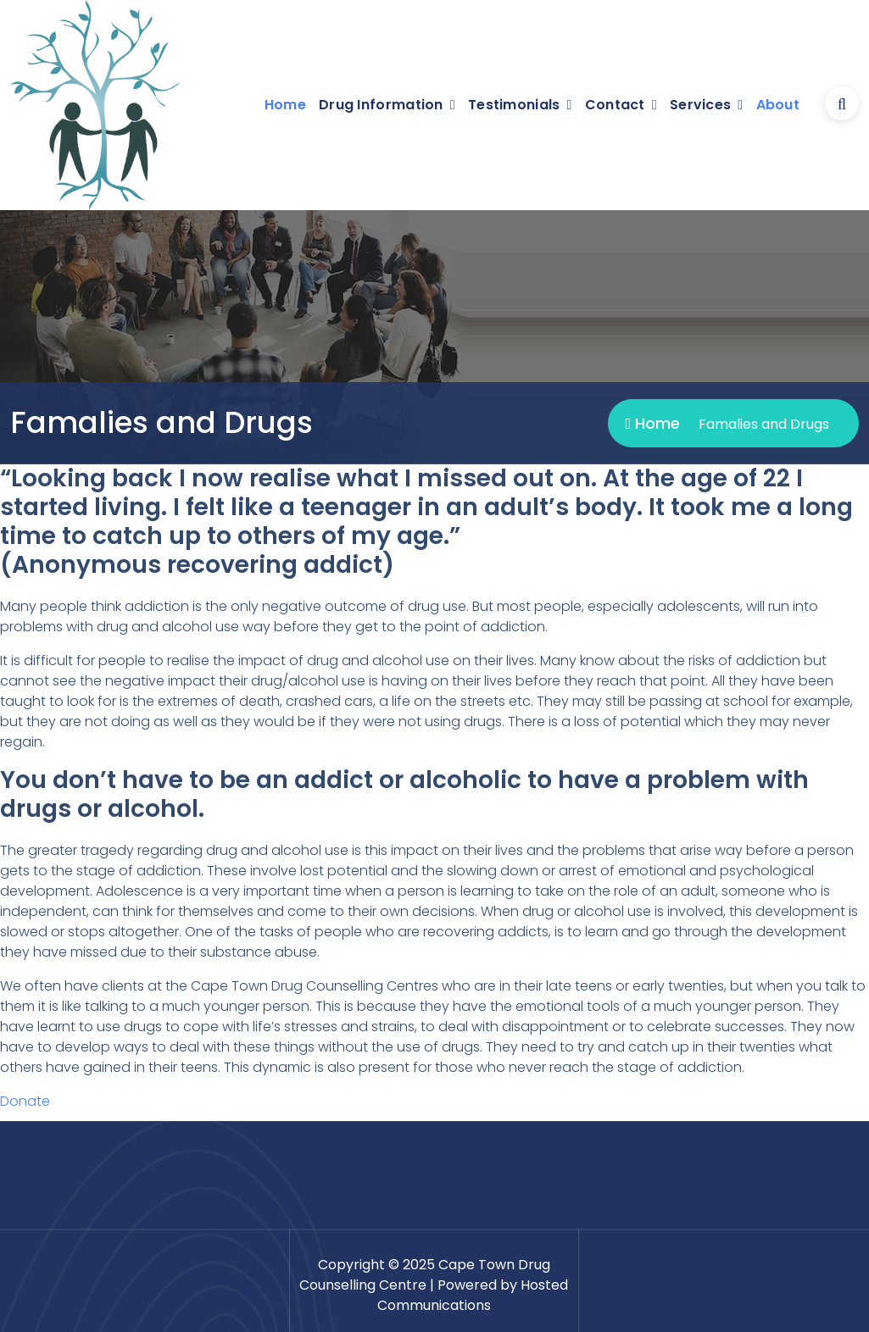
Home (285, 104)
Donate (25, 1101)
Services (700, 104)
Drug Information (381, 104)
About (778, 104)
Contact (615, 104)
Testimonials (514, 104)
